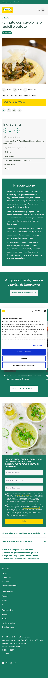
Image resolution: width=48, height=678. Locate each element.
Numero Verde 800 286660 (11, 647)
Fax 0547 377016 (20, 643)
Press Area (5, 581)
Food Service (19, 2)
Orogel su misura (8, 627)
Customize (24, 358)
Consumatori (7, 2)
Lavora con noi (7, 577)
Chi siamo (5, 573)
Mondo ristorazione (8, 623)
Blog (3, 604)
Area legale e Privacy (9, 586)
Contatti (5, 653)
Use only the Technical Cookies (24, 365)
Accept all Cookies (24, 352)
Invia (24, 521)
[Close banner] (45, 311)
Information (37, 345)
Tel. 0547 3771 (7, 643)
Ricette (4, 600)
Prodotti (5, 596)
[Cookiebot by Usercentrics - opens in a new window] (31, 311)
